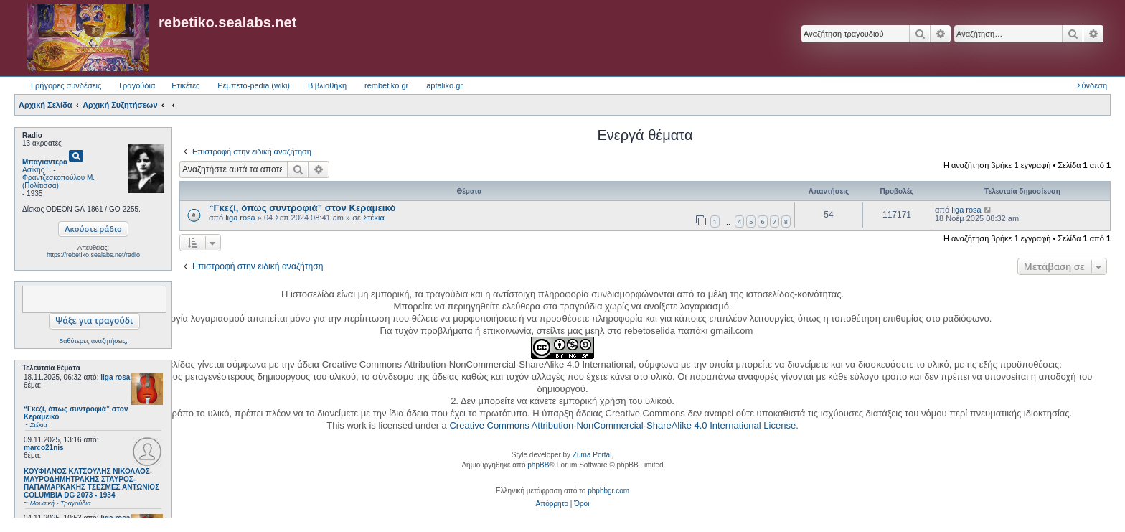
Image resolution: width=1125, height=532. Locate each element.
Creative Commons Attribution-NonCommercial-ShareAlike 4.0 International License (622, 425)
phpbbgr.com (608, 491)
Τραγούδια (136, 85)
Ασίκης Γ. (36, 170)
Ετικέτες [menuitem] (185, 85)
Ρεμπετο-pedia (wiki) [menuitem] (253, 85)
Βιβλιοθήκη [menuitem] (327, 85)
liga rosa (115, 377)
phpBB (538, 465)
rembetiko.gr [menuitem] (386, 85)
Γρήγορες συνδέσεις (66, 85)
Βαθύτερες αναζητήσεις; (93, 341)
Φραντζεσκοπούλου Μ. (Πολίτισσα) (58, 182)
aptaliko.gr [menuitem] (444, 85)
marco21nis (44, 448)
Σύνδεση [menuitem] (1092, 85)
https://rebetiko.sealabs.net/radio (93, 254)
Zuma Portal (592, 455)
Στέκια (374, 217)
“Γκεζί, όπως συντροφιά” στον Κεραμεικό (302, 207)
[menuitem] (552, 504)
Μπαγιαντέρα (44, 162)
